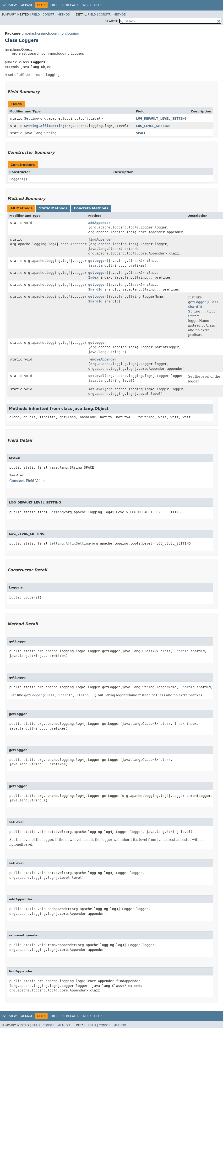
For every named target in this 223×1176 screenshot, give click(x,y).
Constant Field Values (27, 481)
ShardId (95, 289)
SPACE (141, 133)
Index (87, 5)
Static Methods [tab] (53, 208)
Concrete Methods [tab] (91, 208)
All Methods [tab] (21, 208)
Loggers (16, 179)
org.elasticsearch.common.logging (50, 33)
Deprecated (70, 5)
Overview (9, 5)
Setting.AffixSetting (44, 126)
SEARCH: (111, 21)
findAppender (100, 239)
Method (63, 14)
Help (98, 5)
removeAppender (102, 359)
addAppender (99, 223)
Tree (54, 5)
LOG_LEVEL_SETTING (153, 126)
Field (36, 14)
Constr (48, 14)
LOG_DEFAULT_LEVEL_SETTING (161, 118)
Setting (31, 118)
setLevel (96, 376)
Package (26, 5)
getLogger (97, 261)
